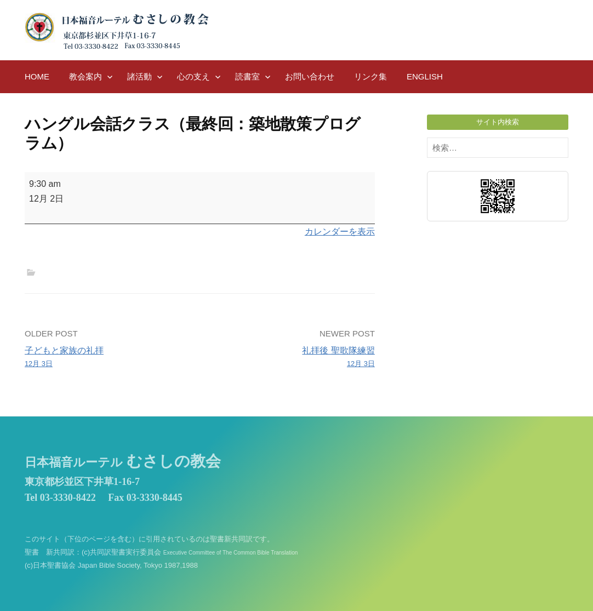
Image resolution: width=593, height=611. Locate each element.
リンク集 (370, 76)
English (425, 76)
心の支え (193, 76)
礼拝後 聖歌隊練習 (291, 358)
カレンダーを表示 (340, 231)
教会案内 (85, 76)
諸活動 (139, 76)
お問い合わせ (309, 76)
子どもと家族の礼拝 (109, 358)
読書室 (247, 76)
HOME (37, 76)
